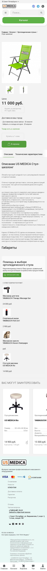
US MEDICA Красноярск (26, 562)
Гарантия (11, 495)
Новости (11, 485)
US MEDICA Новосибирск (21, 559)
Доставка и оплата (15, 492)
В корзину (13, 144)
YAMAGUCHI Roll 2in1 (23, 320)
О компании (12, 482)
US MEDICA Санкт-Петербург (20, 558)
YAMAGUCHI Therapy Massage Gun (23, 298)
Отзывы (11, 505)
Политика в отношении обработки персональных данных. (21, 555)
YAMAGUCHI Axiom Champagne (23, 342)
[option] (10, 90)
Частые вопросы (14, 508)
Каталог (23, 21)
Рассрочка (12, 498)
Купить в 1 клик (13, 137)
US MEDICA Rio (23, 365)
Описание (8, 155)
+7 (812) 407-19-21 (16, 511)
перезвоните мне (11, 275)
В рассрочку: (11, 445)
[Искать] (41, 13)
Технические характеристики (28, 155)
